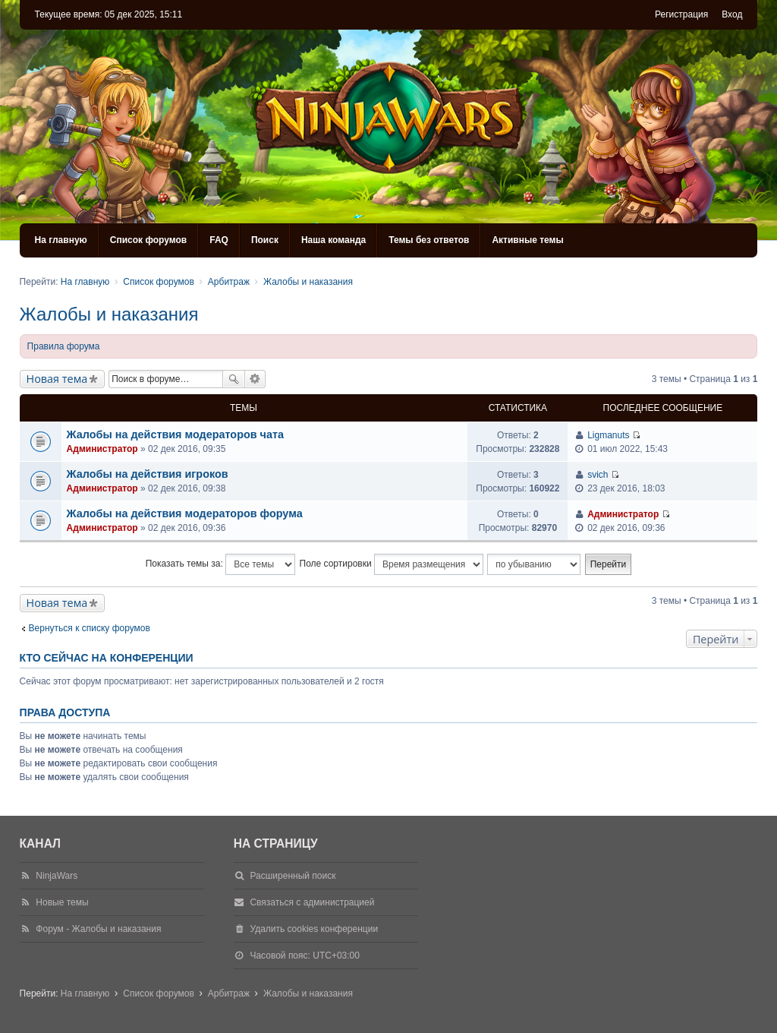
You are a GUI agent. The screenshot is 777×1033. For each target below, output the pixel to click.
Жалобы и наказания (109, 314)
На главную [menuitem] (61, 240)
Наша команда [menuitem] (333, 240)
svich (597, 474)
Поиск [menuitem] (264, 240)
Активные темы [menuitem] (527, 240)
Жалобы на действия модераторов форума (185, 513)
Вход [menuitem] (732, 14)
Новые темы (62, 902)
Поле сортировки (391, 564)
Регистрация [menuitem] (681, 14)
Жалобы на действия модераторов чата (175, 434)
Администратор (102, 449)
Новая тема (57, 378)
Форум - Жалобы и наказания (98, 929)
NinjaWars (56, 875)
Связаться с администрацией (312, 902)
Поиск (233, 379)
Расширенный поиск (255, 379)
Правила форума (63, 346)
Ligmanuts (608, 435)
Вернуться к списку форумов (89, 628)
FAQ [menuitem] (218, 240)
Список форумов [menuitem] (148, 240)
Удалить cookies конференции (314, 929)
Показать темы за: (220, 564)
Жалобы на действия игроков (147, 474)
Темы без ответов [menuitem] (428, 240)
